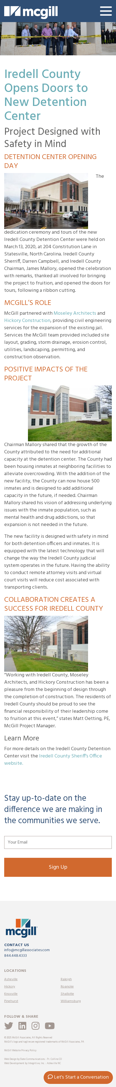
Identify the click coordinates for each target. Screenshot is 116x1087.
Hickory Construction (27, 321)
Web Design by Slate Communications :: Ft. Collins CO (33, 1059)
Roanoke (67, 986)
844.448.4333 (15, 956)
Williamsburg (71, 1001)
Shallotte (67, 994)
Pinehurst (11, 1001)
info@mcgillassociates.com (27, 950)
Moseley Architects (75, 313)
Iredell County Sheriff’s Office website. (53, 760)
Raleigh (66, 979)
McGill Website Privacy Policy (20, 1051)
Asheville (11, 979)
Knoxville (11, 994)
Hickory (9, 986)
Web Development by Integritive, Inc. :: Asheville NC (32, 1063)
